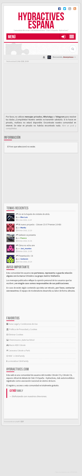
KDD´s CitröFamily (15, 356)
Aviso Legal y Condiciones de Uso (22, 324)
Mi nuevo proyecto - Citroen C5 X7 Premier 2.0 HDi (38, 224)
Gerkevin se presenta (26, 235)
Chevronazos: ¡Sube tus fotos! (20, 340)
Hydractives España (41, 21)
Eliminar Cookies (14, 334)
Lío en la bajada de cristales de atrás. (33, 214)
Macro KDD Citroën (16, 345)
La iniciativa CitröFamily (17, 361)
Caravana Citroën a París (18, 350)
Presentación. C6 (24, 256)
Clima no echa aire (25, 245)
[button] (63, 37)
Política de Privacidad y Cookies (21, 329)
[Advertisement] (41, 89)
